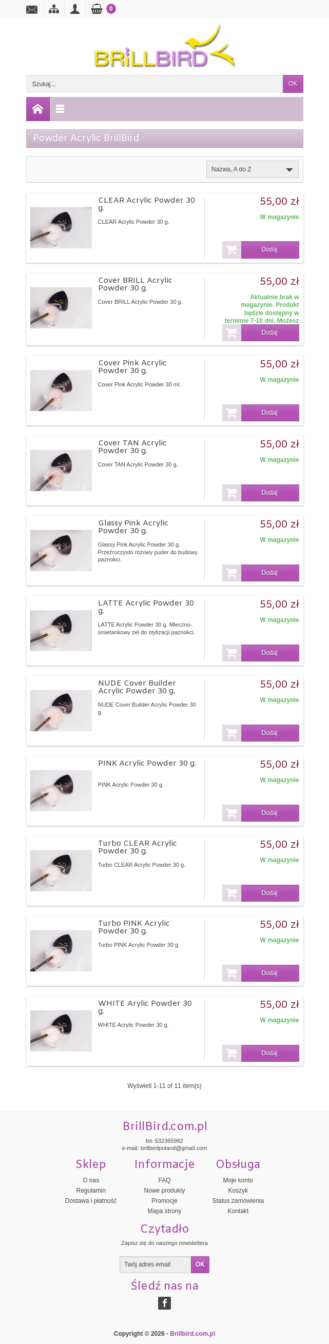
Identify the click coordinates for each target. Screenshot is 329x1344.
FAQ (164, 1180)
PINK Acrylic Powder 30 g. (147, 763)
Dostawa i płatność (91, 1200)
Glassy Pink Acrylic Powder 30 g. (133, 527)
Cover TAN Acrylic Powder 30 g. (132, 447)
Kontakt (237, 1211)
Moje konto (238, 1180)
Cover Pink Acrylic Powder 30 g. (132, 367)
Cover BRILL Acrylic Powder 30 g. (135, 285)
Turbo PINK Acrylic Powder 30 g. (134, 928)
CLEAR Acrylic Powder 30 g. (146, 204)
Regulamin (90, 1190)
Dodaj (250, 250)
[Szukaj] (154, 84)
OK (292, 83)
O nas (91, 1180)
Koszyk (238, 1190)
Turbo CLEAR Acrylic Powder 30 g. (137, 847)
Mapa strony (164, 1211)
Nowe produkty (164, 1190)
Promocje (164, 1200)
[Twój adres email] (155, 1265)
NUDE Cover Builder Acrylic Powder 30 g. (137, 687)
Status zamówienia (238, 1200)
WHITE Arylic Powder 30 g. (145, 1008)
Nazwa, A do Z (253, 170)
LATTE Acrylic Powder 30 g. (146, 607)
